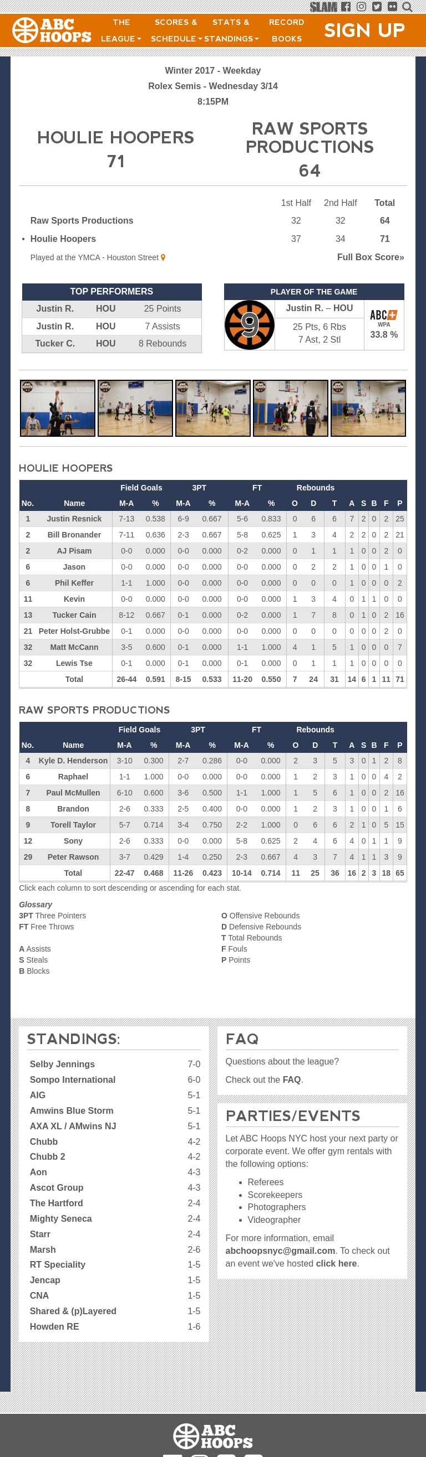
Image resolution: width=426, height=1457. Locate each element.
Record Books (287, 30)
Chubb (44, 1141)
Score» (370, 257)
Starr (40, 1234)
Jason (74, 566)
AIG (37, 1095)
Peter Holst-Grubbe (74, 631)
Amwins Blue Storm (72, 1110)
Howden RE (54, 1326)
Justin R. (55, 308)
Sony (73, 840)
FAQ (292, 1079)
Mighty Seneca (61, 1218)
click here (336, 1263)
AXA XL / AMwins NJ (73, 1126)
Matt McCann (74, 647)
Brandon (73, 808)
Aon (38, 1172)
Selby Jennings (62, 1064)
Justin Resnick (74, 518)
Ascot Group (57, 1187)
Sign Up (364, 30)
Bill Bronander (74, 534)
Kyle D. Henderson (73, 760)
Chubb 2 (47, 1156)
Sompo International (73, 1079)
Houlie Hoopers (63, 239)
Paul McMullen (73, 792)
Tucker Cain (74, 615)
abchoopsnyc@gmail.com (281, 1251)
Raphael (73, 776)
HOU (106, 308)
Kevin (74, 599)
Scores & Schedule (176, 30)
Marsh (43, 1249)
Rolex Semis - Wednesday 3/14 (213, 86)
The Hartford (56, 1203)
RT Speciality (57, 1264)
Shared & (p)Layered (73, 1311)
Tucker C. (55, 343)
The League (121, 30)
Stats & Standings (231, 30)
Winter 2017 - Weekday (213, 70)
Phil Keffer (74, 582)
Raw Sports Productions (82, 220)
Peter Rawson (73, 856)
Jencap (45, 1280)
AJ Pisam (74, 550)
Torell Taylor (73, 824)
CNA (39, 1295)
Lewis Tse (74, 663)
